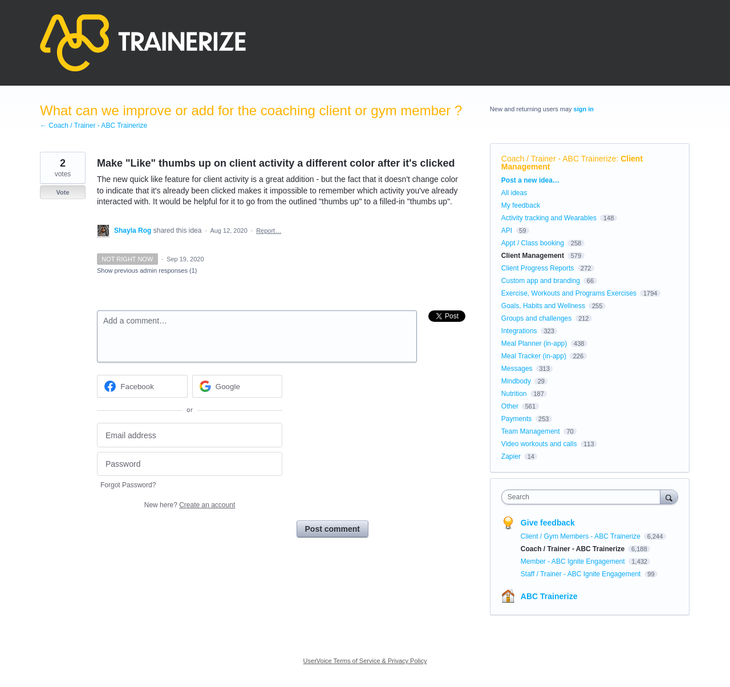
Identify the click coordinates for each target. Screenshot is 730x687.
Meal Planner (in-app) (534, 343)
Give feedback (548, 522)
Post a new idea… (530, 180)
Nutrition (514, 394)
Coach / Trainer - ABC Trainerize (559, 158)
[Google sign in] (237, 386)
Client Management (532, 256)
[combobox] (583, 497)
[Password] (189, 464)
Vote (62, 192)
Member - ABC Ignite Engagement (574, 561)
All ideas (514, 193)
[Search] (669, 497)
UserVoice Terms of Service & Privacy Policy (365, 660)
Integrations (519, 331)
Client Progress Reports (537, 268)
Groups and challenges (536, 318)
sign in (584, 109)
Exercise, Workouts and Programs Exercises (568, 293)
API (506, 231)
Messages (517, 369)
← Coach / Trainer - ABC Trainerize (93, 126)
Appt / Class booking (532, 243)
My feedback (520, 205)
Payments (516, 419)
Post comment (332, 529)
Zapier (511, 456)
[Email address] (189, 435)
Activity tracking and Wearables (549, 218)
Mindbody (516, 381)
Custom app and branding (540, 281)
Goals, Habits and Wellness (543, 306)
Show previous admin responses (147, 270)
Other (509, 406)
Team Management (530, 431)
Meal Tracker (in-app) (533, 356)
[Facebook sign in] (142, 386)
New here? (189, 505)
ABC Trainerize (549, 596)
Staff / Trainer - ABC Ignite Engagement (582, 574)
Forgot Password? (128, 485)
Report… (268, 230)
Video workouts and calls (539, 444)
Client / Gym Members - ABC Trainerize (581, 536)
